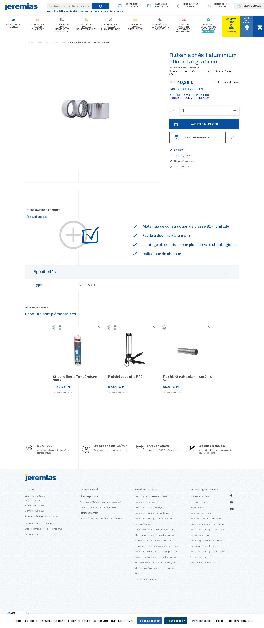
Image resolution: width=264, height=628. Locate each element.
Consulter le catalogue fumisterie (207, 545)
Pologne (115, 517)
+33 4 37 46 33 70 (34, 520)
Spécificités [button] (131, 289)
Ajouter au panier (204, 124)
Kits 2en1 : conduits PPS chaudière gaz (155, 578)
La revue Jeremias (199, 550)
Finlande (109, 534)
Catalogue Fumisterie (132, 5)
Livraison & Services (200, 517)
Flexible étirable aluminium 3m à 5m (187, 394)
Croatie (93, 534)
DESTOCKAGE (252, 5)
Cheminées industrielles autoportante (154, 545)
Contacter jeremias (220, 5)
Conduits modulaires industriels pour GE (156, 567)
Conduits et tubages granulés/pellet (153, 528)
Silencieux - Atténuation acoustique (153, 556)
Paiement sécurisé (199, 512)
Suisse (119, 534)
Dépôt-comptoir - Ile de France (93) (43, 544)
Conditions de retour (200, 528)
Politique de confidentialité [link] (234, 620)
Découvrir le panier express (149, 594)
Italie (100, 534)
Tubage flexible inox (145, 539)
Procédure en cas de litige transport (208, 539)
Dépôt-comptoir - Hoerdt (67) (40, 549)
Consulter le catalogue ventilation (207, 567)
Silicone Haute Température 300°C (75, 394)
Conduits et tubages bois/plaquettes (153, 534)
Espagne (104, 517)
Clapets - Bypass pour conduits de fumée (156, 561)
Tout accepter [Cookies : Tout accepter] (150, 620)
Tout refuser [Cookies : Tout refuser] (176, 620)
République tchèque (90, 523)
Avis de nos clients (199, 572)
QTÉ (172, 110)
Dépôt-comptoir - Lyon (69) (39, 538)
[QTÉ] (209, 110)
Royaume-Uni (110, 523)
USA (95, 517)
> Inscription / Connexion (189, 98)
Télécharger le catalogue (202, 561)
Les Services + (197, 523)
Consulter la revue (190, 5)
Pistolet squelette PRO (125, 392)
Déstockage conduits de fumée (206, 556)
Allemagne (85, 517)
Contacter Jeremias (35, 526)
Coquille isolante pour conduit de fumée (155, 572)
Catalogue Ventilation (161, 5)
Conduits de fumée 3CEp (148, 517)
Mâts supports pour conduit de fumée (154, 550)
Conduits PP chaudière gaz (149, 523)
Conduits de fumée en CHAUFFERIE (154, 512)
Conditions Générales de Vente (205, 534)
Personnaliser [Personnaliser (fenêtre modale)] (201, 620)
